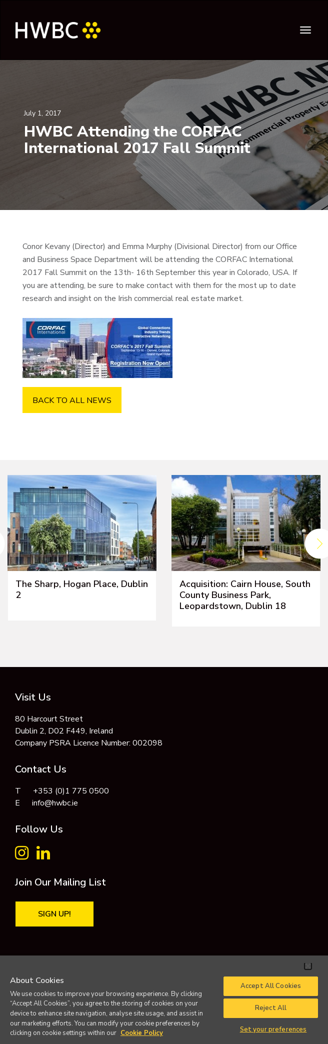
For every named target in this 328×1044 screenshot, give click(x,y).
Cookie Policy (141, 1033)
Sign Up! (54, 914)
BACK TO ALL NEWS (72, 400)
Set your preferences (273, 1029)
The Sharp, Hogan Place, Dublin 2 (82, 589)
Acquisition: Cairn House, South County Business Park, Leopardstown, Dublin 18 (245, 595)
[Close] (308, 966)
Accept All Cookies (270, 986)
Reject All (270, 1008)
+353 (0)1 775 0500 (71, 791)
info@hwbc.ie (55, 803)
